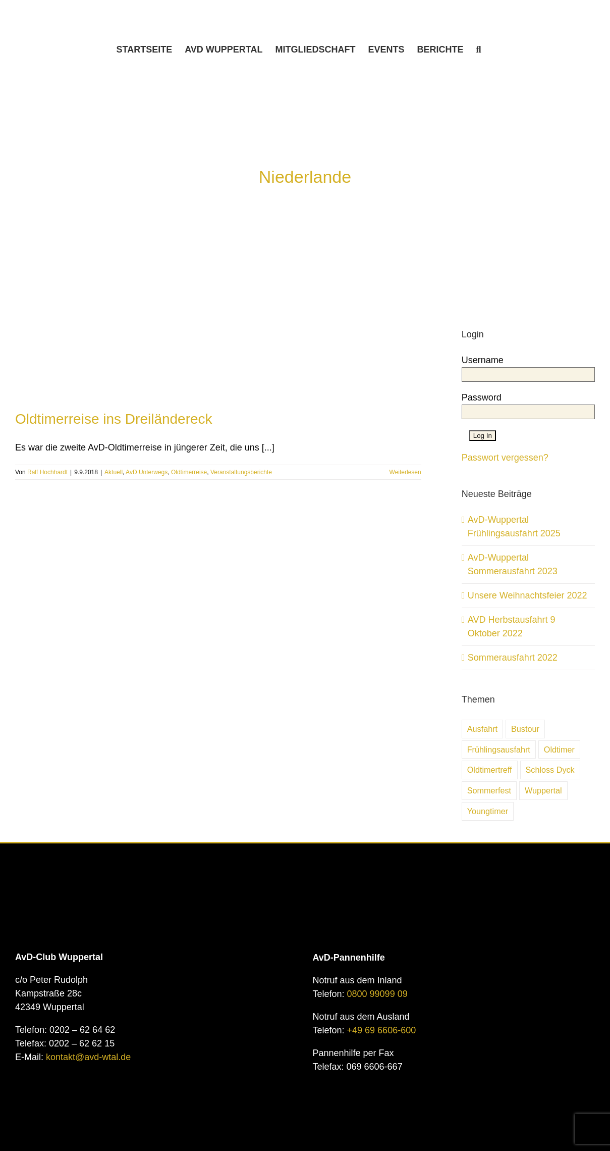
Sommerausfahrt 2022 (513, 658)
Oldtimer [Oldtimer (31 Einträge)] (559, 749)
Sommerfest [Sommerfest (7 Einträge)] (489, 790)
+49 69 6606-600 (381, 1030)
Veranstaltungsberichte (241, 472)
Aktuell (113, 472)
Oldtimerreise (189, 472)
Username (483, 360)
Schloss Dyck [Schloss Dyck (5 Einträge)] (550, 769)
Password (482, 397)
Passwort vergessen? (505, 458)
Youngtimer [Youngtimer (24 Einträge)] (487, 811)
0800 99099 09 (377, 994)
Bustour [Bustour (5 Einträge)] (525, 728)
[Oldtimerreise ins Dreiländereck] (218, 311)
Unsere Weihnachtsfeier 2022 (527, 595)
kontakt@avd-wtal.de (88, 1057)
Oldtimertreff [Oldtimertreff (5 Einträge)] (489, 769)
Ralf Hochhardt (47, 472)
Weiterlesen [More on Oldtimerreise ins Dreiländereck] (405, 472)
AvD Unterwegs (147, 472)
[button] (478, 49)
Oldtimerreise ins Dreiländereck (113, 419)
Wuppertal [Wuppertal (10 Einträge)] (543, 790)
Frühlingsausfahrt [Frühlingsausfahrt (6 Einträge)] (498, 749)
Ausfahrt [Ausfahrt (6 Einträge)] (482, 728)
